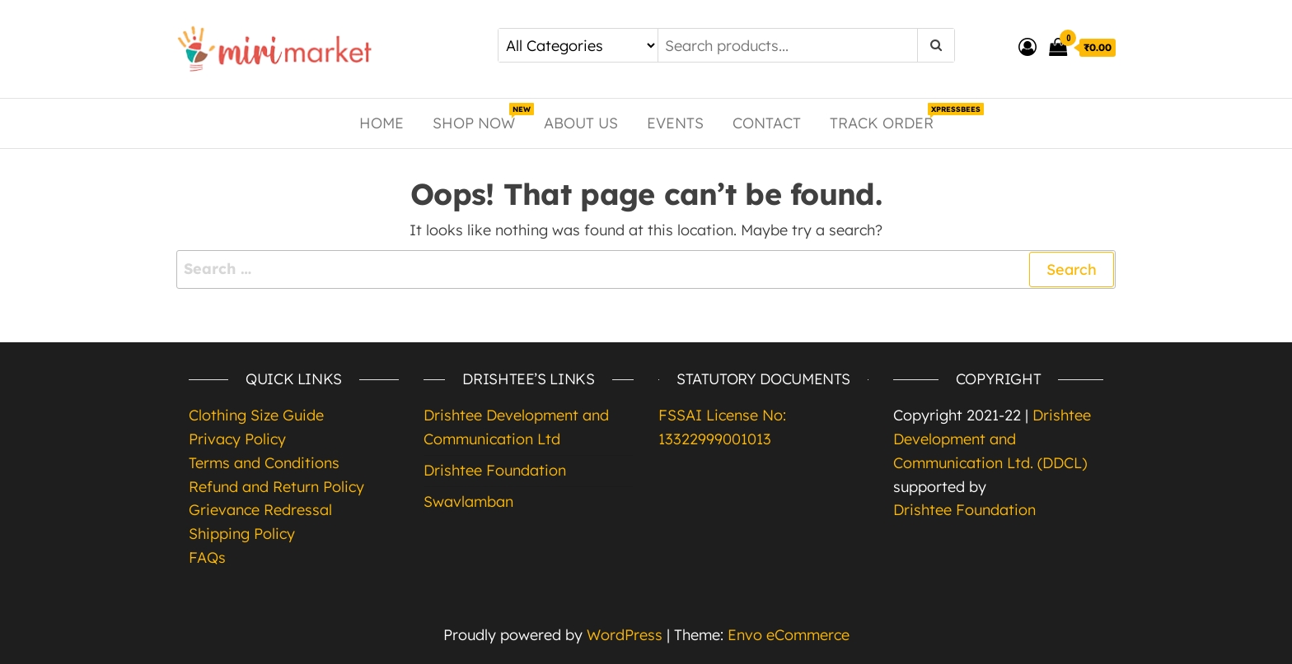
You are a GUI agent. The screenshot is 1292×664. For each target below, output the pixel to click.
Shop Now (480, 117)
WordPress (624, 634)
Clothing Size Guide (256, 415)
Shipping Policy (242, 533)
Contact (767, 123)
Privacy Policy (237, 439)
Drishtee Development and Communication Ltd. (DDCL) (992, 439)
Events (675, 123)
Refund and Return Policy (276, 486)
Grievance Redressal (260, 509)
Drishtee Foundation (495, 470)
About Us (581, 123)
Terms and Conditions (264, 462)
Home (381, 123)
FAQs (207, 557)
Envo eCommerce (789, 634)
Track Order (888, 117)
